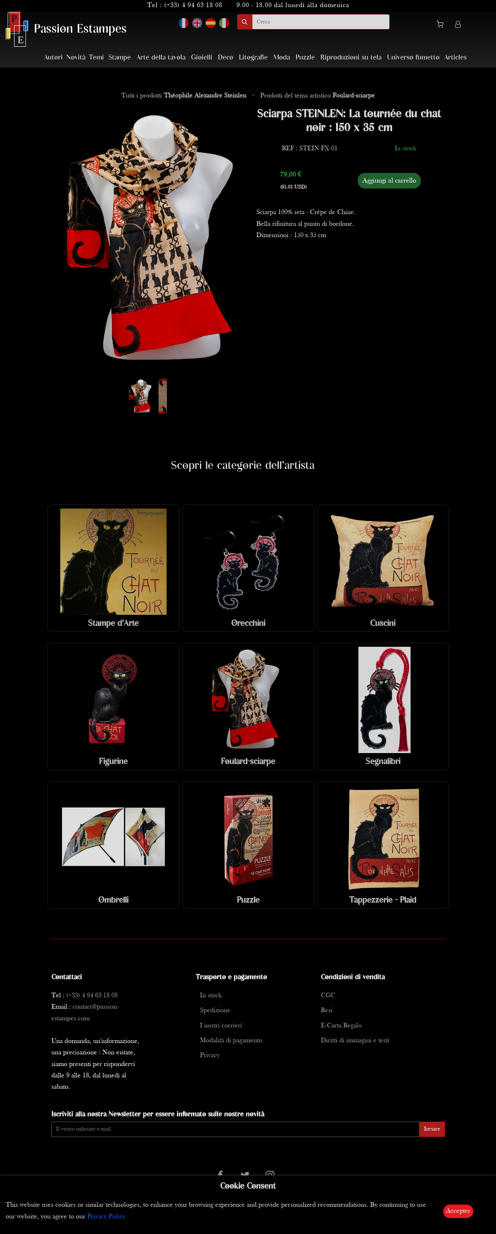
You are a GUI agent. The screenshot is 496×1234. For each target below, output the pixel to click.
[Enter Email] (235, 1129)
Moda (281, 57)
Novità (75, 57)
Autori (53, 57)
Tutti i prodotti (184, 95)
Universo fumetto (413, 57)
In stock (211, 995)
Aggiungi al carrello (389, 180)
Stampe (119, 57)
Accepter (458, 1211)
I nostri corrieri (221, 1025)
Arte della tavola (160, 57)
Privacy (209, 1055)
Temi (96, 57)
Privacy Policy (106, 1216)
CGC (328, 995)
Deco (225, 57)
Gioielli (201, 57)
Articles (455, 57)
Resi (327, 1010)
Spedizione (215, 1010)
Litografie (253, 57)
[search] (321, 21)
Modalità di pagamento (231, 1040)
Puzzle (305, 57)
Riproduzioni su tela (351, 57)
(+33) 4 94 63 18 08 (193, 5)
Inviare (432, 1129)
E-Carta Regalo (341, 1025)
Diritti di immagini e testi (355, 1040)
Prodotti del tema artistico (317, 95)
